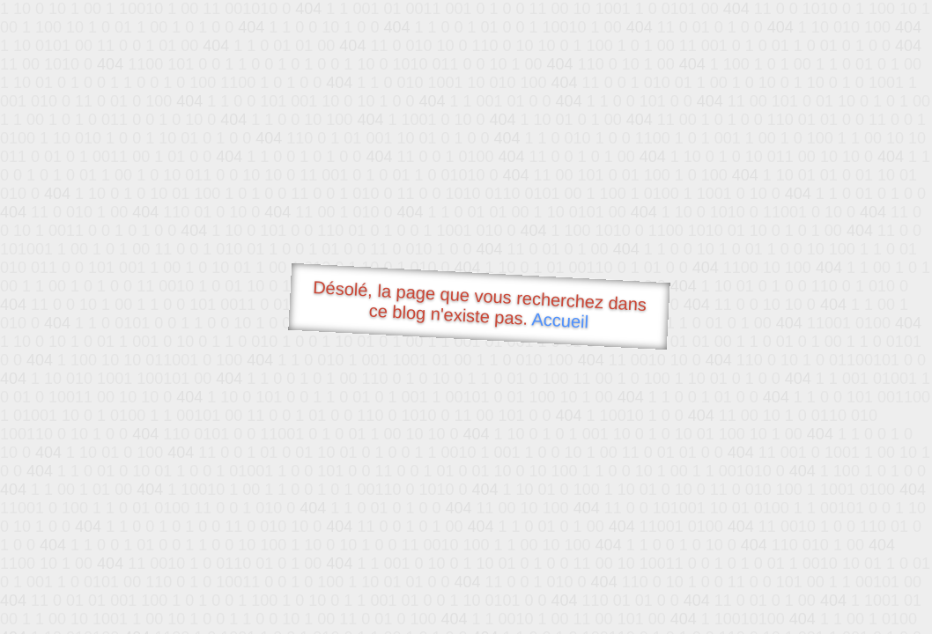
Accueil (560, 320)
